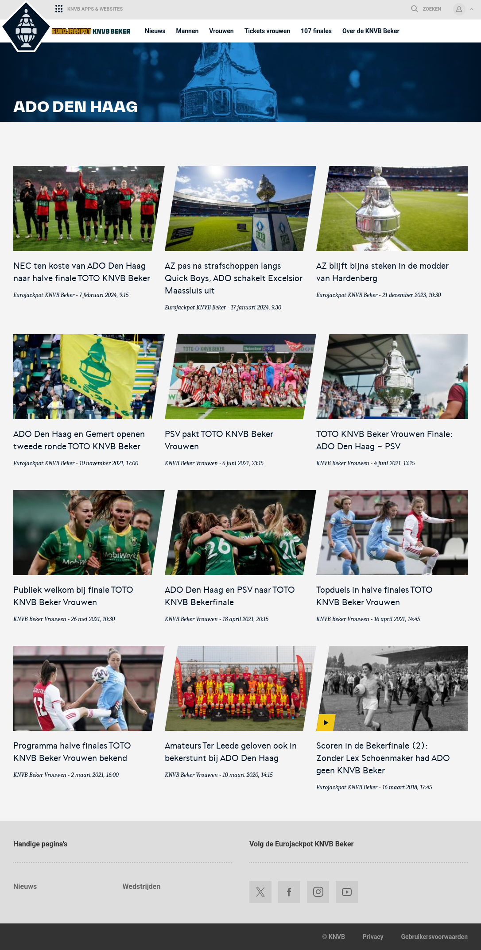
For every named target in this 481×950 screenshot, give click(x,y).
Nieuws (25, 886)
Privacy (373, 936)
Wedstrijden (142, 886)
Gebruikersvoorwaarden (434, 936)
